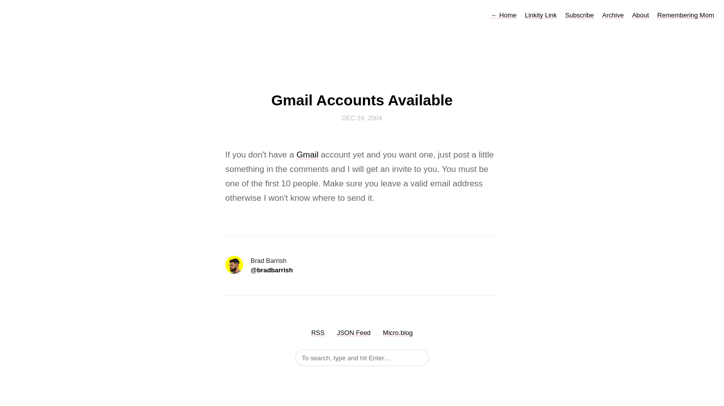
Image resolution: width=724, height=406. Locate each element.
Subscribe (579, 15)
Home (503, 15)
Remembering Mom (685, 15)
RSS (318, 332)
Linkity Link (540, 15)
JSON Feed (353, 332)
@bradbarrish (272, 270)
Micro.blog (398, 332)
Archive (613, 15)
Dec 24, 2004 (362, 118)
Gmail (307, 155)
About (640, 15)
